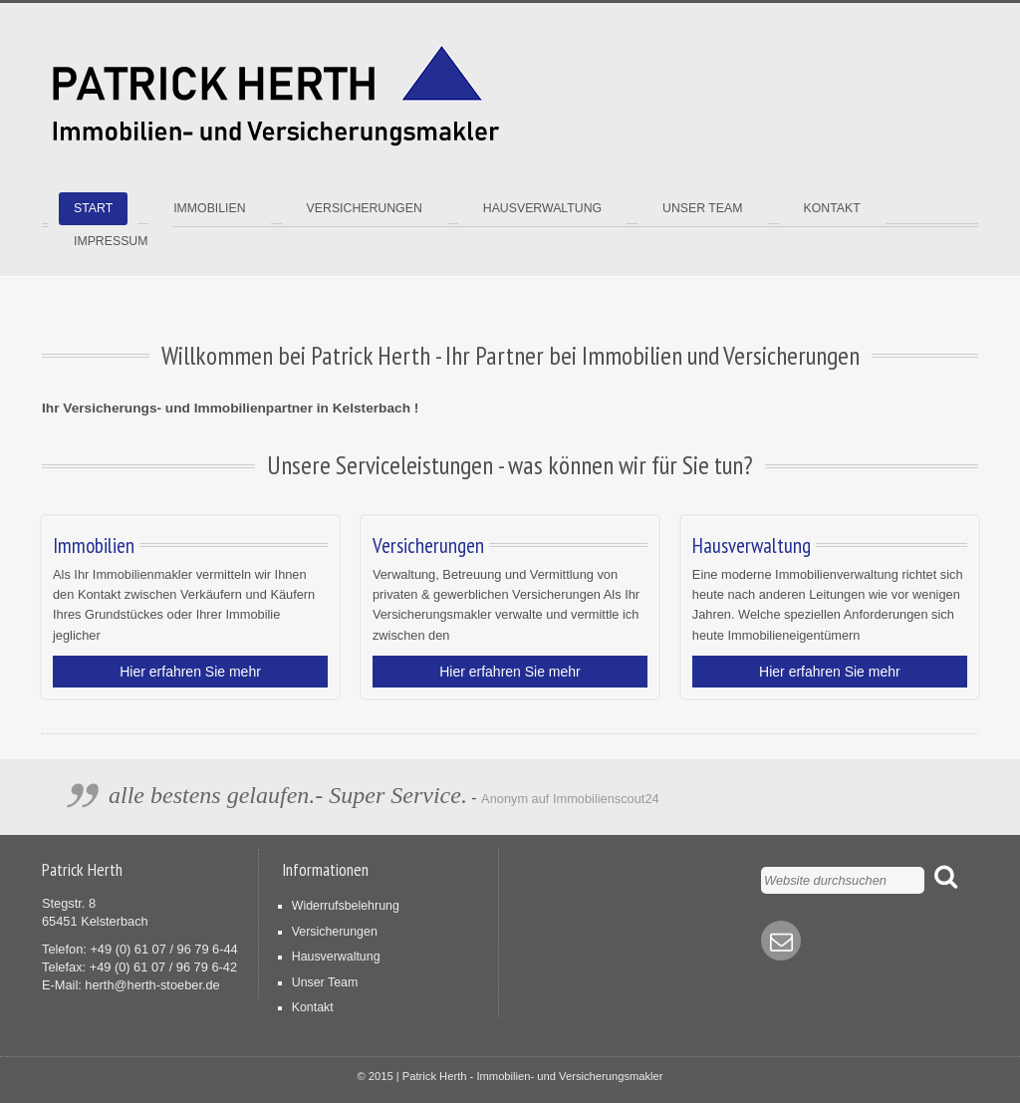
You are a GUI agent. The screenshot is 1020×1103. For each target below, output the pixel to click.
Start (93, 208)
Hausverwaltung (542, 208)
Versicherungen (364, 208)
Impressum (110, 241)
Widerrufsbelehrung (345, 906)
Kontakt (832, 208)
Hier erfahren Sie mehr (190, 672)
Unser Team (702, 208)
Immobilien (209, 208)
